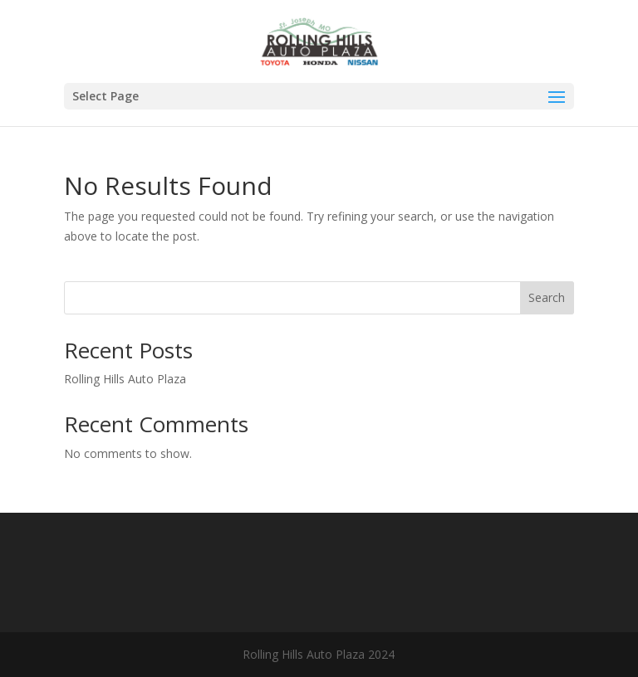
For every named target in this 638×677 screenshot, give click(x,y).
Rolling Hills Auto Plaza (125, 379)
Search (546, 297)
